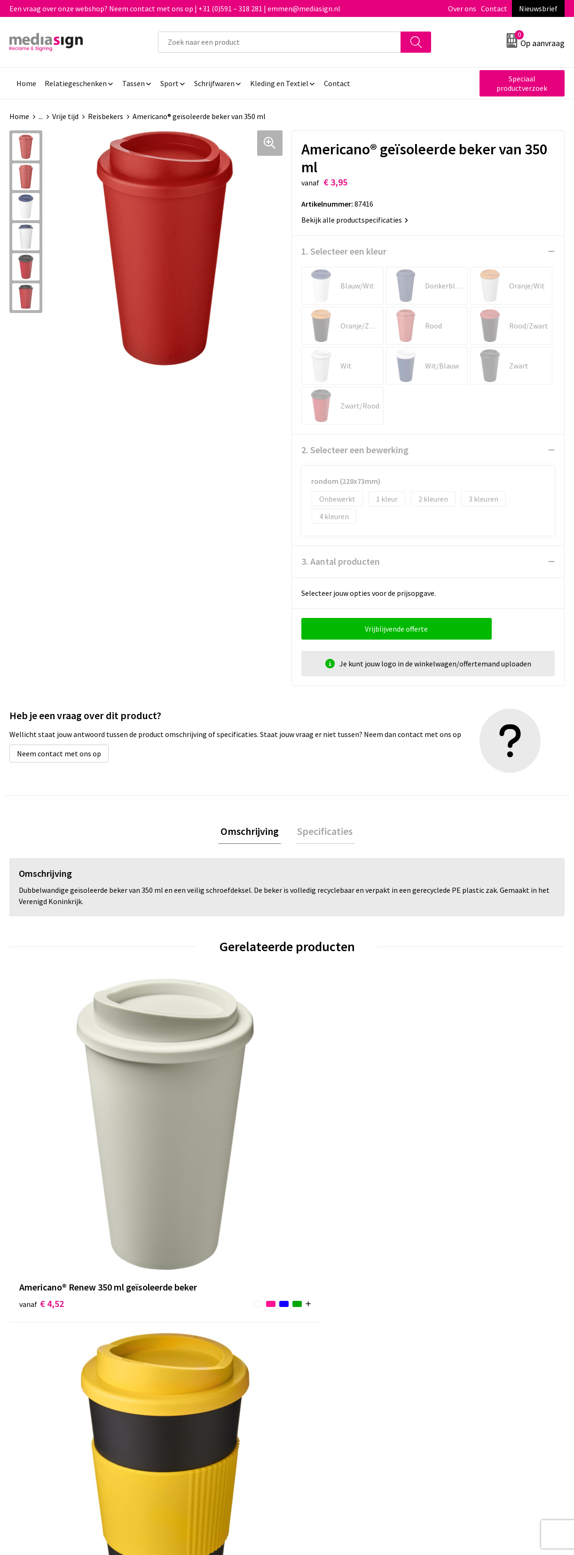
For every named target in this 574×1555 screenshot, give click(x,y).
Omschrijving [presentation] (252, 832)
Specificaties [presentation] (323, 832)
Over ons (462, 8)
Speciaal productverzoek (521, 83)
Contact (494, 8)
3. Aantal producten (340, 561)
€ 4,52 (41, 1146)
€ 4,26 (319, 1146)
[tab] (252, 832)
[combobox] (279, 42)
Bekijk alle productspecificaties (354, 219)
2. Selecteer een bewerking (355, 450)
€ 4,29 (458, 1146)
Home (19, 116)
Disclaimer (453, 1341)
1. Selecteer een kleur (343, 251)
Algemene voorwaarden (474, 1298)
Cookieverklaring (463, 1313)
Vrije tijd (65, 116)
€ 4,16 (180, 1160)
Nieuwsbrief (538, 8)
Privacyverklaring (464, 1327)
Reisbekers (105, 116)
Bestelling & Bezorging (336, 1313)
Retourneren (319, 1327)
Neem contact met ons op (59, 753)
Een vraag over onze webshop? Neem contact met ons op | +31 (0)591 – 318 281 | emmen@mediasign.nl (174, 8)
